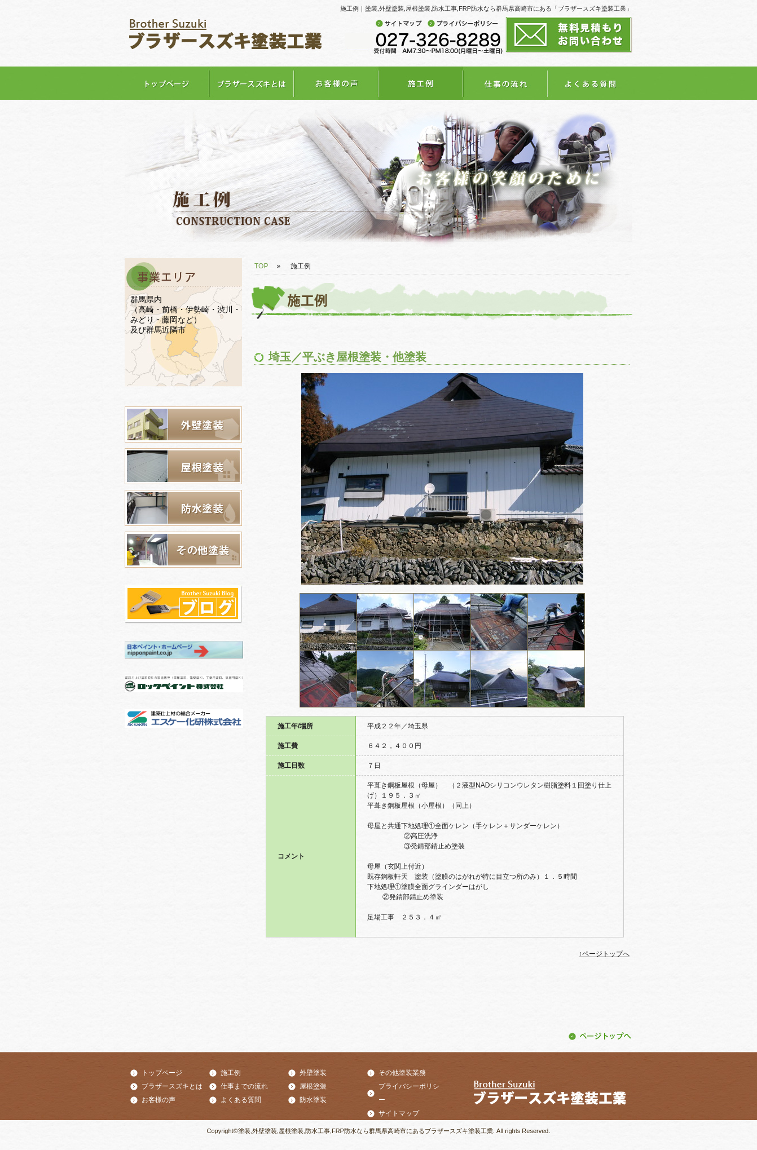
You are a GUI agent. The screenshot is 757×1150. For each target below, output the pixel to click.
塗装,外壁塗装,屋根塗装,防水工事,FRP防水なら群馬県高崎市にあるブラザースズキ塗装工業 (365, 1130)
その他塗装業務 (402, 1073)
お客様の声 (158, 1100)
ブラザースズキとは (172, 1086)
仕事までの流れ (244, 1086)
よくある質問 (241, 1100)
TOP (261, 266)
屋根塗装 (313, 1086)
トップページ (162, 1073)
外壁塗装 (313, 1073)
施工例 (231, 1073)
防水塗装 (313, 1100)
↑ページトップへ (604, 954)
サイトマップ (398, 1113)
